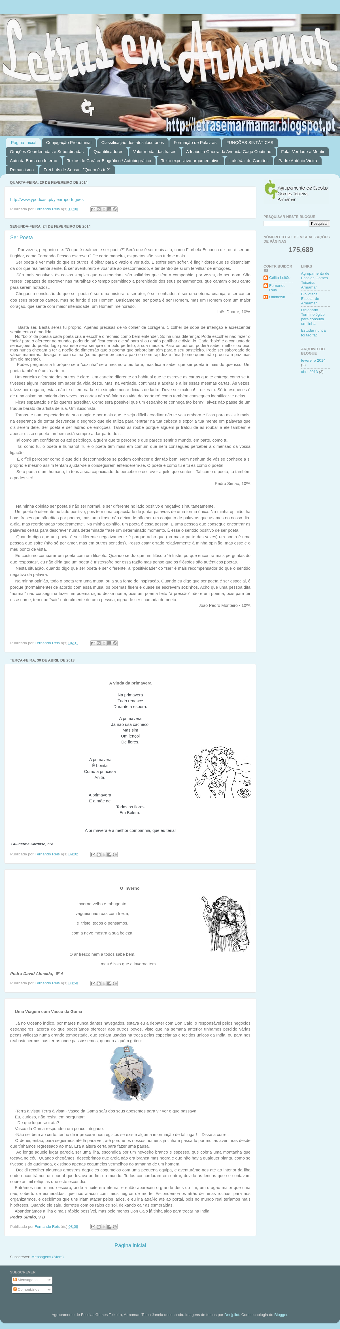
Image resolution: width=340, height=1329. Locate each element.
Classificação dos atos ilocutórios (132, 142)
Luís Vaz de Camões (249, 160)
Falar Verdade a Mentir (302, 151)
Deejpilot (231, 1315)
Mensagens (25, 1280)
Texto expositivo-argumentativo (190, 160)
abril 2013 (309, 372)
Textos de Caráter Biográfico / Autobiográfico (109, 160)
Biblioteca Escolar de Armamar (310, 298)
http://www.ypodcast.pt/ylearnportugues (47, 199)
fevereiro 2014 (313, 360)
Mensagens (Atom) (47, 1257)
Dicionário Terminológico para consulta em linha (313, 317)
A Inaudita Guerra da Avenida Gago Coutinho (228, 151)
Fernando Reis (277, 287)
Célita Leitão (279, 277)
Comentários (26, 1289)
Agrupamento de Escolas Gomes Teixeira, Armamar (315, 280)
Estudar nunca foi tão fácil (313, 332)
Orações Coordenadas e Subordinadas (47, 151)
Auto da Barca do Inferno (33, 160)
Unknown (277, 297)
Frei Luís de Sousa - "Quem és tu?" (77, 169)
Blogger (280, 1315)
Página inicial (130, 1245)
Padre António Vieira (298, 160)
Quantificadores (108, 151)
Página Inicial (23, 142)
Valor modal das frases (154, 151)
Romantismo (22, 169)
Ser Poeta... (23, 237)
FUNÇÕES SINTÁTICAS (249, 142)
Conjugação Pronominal (69, 142)
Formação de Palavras (195, 142)
